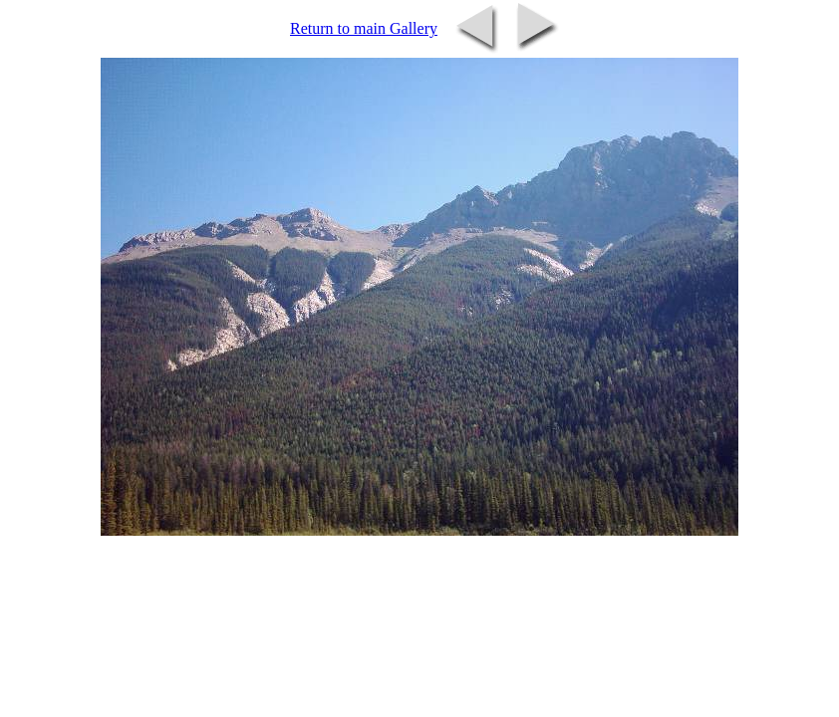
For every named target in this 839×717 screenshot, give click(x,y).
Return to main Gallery (363, 28)
